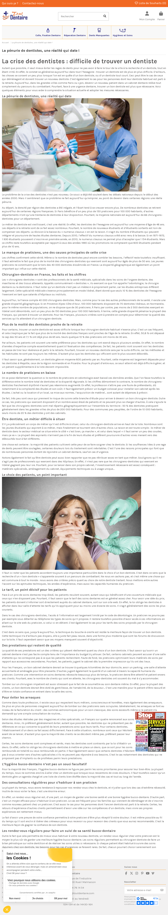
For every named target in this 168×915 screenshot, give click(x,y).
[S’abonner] (162, 890)
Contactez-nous (33, 3)
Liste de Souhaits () (150, 3)
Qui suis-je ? (10, 3)
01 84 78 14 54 (75, 887)
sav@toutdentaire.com (80, 893)
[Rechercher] (105, 16)
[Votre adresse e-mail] (141, 890)
